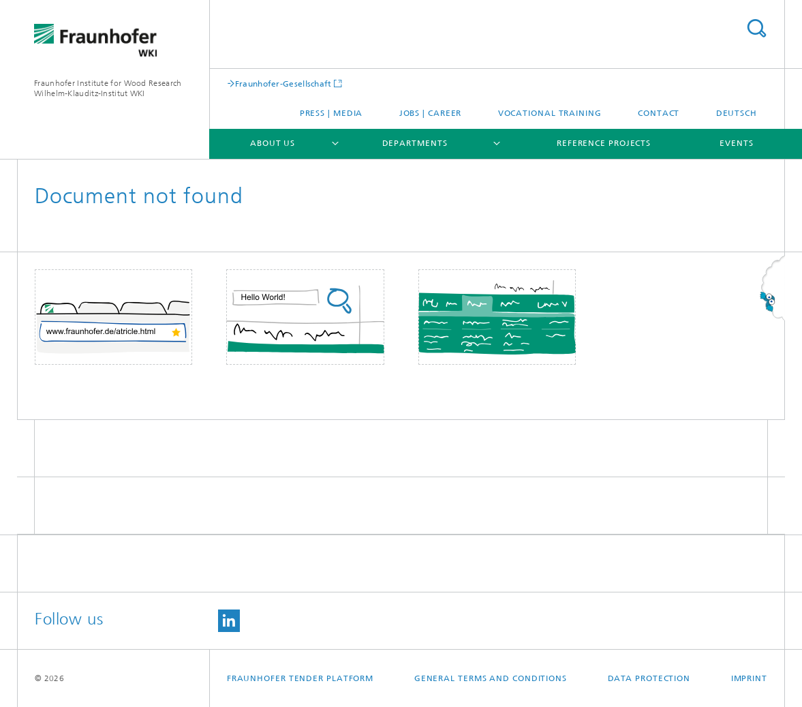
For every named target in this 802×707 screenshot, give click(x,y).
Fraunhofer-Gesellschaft (283, 83)
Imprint (749, 678)
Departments (415, 143)
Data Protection (649, 678)
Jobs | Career (430, 113)
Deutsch (736, 113)
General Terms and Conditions (490, 678)
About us (272, 143)
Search (756, 28)
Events (736, 143)
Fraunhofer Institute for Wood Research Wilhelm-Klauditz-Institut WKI (107, 88)
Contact (658, 113)
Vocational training (550, 113)
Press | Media (331, 113)
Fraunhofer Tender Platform (300, 678)
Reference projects (604, 143)
